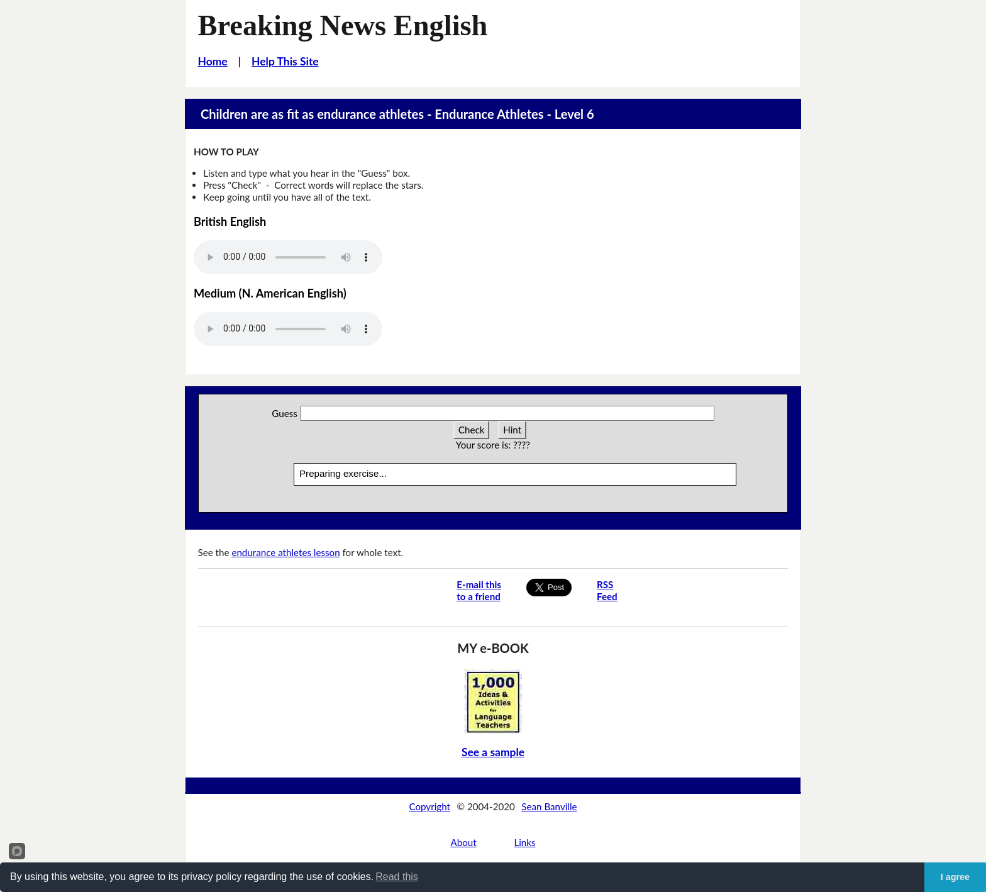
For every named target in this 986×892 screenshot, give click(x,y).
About (463, 842)
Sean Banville (549, 806)
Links (524, 842)
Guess (284, 413)
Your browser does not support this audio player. (288, 257)
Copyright (429, 806)
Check (471, 429)
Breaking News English (343, 25)
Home (213, 61)
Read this (396, 876)
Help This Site (285, 61)
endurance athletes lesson (285, 552)
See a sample (493, 752)
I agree (955, 877)
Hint (512, 429)
